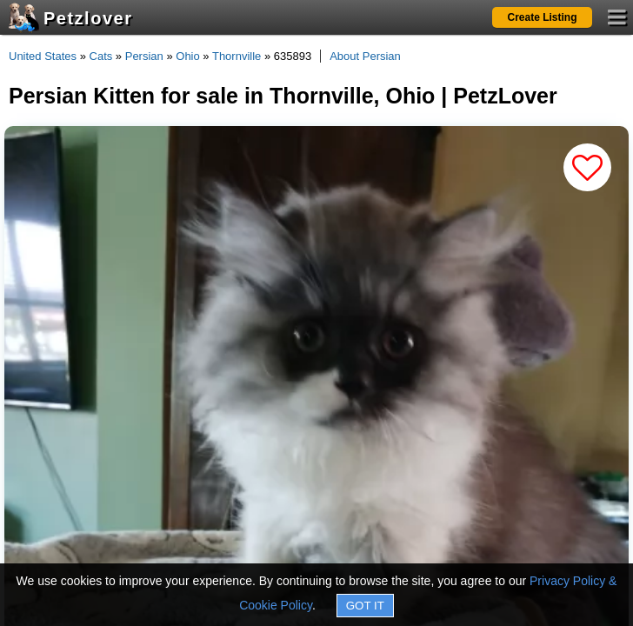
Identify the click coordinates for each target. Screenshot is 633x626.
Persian (144, 56)
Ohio (187, 56)
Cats (101, 56)
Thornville (236, 56)
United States (43, 56)
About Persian (365, 56)
